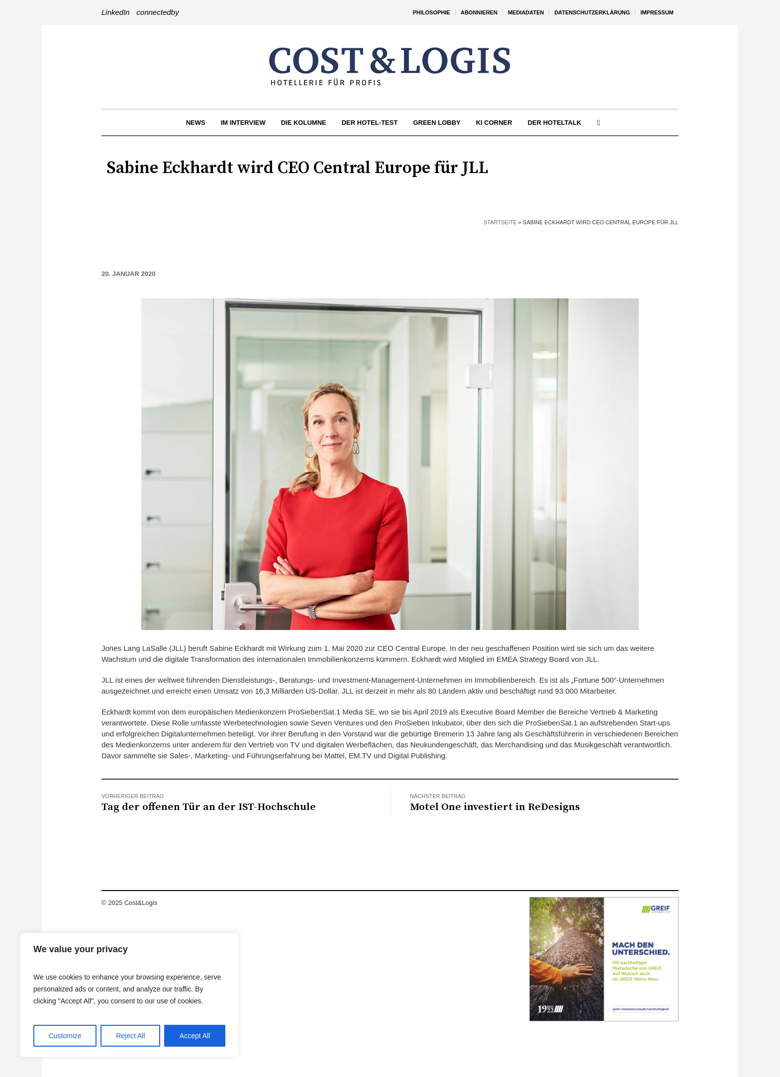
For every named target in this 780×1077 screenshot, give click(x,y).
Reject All (130, 1036)
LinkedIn (115, 12)
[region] (129, 995)
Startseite (500, 222)
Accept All (195, 1036)
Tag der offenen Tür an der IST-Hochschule (208, 807)
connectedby (157, 12)
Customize (65, 1036)
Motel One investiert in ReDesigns (495, 807)
